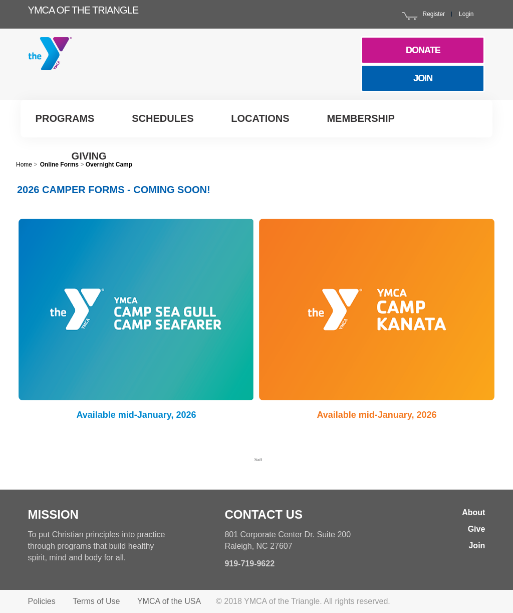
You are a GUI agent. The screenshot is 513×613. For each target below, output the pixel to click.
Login (466, 14)
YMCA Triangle (65, 62)
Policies (42, 601)
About (473, 512)
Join (476, 545)
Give (476, 529)
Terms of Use (96, 601)
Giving (89, 156)
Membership (361, 118)
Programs (65, 118)
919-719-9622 (249, 563)
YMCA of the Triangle (83, 10)
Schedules (162, 118)
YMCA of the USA (169, 601)
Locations (260, 118)
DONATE (423, 50)
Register (434, 14)
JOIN (422, 78)
